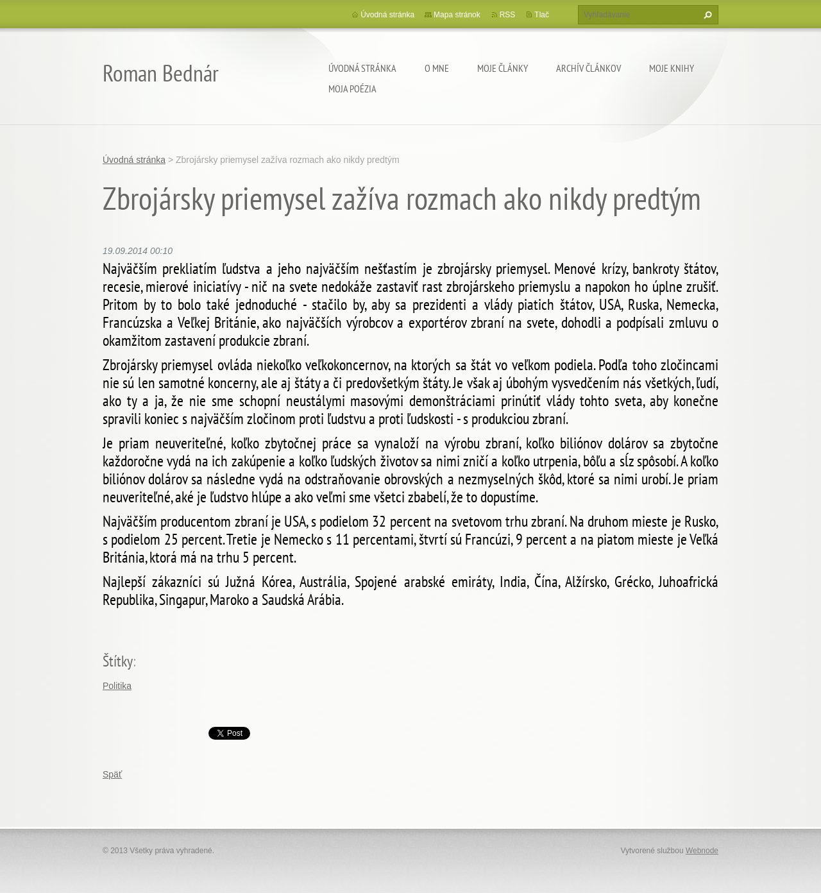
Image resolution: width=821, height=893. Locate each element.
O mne (437, 68)
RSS (508, 14)
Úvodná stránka (362, 68)
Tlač (541, 14)
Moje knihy (671, 68)
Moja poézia (352, 88)
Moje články (502, 68)
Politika (117, 686)
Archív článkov (588, 68)
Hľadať (706, 14)
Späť (112, 774)
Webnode (702, 850)
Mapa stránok (457, 14)
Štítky (118, 661)
